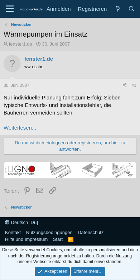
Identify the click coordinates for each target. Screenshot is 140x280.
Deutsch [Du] (21, 222)
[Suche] (132, 8)
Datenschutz (90, 232)
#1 (134, 85)
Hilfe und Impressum (26, 239)
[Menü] (9, 9)
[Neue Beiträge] (117, 8)
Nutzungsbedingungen (49, 232)
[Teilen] (124, 85)
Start (58, 239)
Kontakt (13, 232)
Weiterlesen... (20, 128)
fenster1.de (20, 44)
